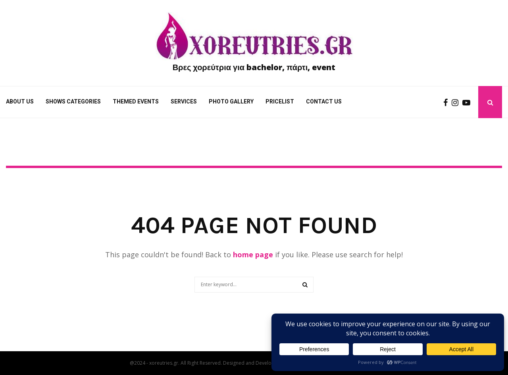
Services (184, 101)
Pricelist (280, 101)
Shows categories (73, 101)
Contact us (324, 101)
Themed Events (136, 101)
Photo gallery (231, 101)
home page (253, 254)
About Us (20, 101)
